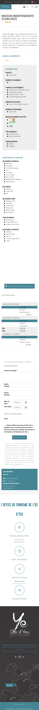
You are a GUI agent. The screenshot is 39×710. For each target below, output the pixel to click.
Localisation (17, 24)
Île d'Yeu (10, 685)
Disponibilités (25, 24)
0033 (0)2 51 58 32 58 (19, 584)
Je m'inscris (20, 649)
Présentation (13, 24)
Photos (10, 24)
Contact (29, 24)
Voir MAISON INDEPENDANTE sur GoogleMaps (20, 286)
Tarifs (21, 24)
